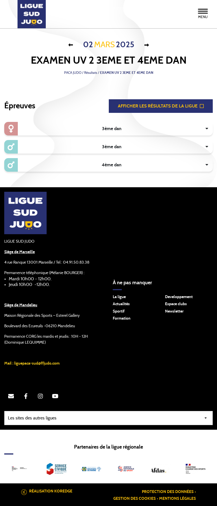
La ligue (119, 297)
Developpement (179, 297)
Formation (122, 318)
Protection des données (168, 492)
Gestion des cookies (134, 499)
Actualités (121, 304)
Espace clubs (176, 304)
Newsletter (174, 311)
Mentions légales (177, 499)
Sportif (119, 311)
